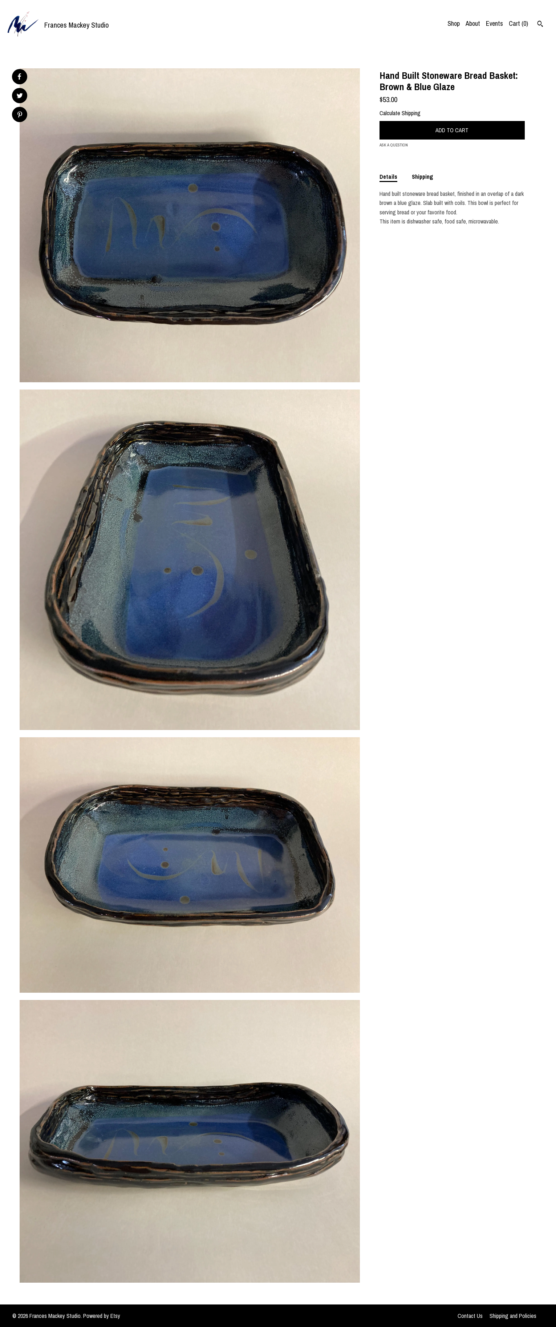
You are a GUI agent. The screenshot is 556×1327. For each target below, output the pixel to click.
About (473, 23)
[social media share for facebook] (19, 77)
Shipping (422, 177)
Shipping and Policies (513, 1316)
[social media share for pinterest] (20, 115)
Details (388, 177)
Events (494, 23)
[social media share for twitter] (20, 96)
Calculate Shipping (400, 113)
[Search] (540, 25)
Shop (453, 23)
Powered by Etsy (101, 1316)
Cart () (518, 23)
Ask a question (394, 145)
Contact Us (470, 1316)
